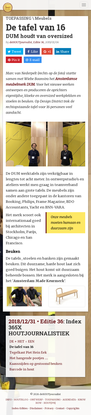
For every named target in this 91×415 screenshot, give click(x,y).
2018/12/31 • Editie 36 (36, 321)
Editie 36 (38, 42)
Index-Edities (20, 408)
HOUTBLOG (21, 399)
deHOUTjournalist (20, 42)
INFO (9, 399)
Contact (60, 408)
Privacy (49, 408)
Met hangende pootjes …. (28, 358)
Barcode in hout (21, 369)
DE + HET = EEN (21, 341)
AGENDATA (69, 399)
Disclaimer (36, 408)
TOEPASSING (52, 399)
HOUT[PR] (50, 402)
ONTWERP (36, 399)
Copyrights (72, 408)
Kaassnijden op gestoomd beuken (35, 364)
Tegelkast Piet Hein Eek (28, 352)
